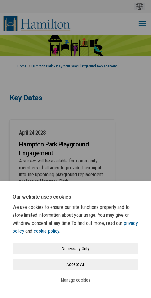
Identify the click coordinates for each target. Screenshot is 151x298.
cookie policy (46, 231)
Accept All (75, 264)
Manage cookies (75, 280)
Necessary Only (75, 248)
